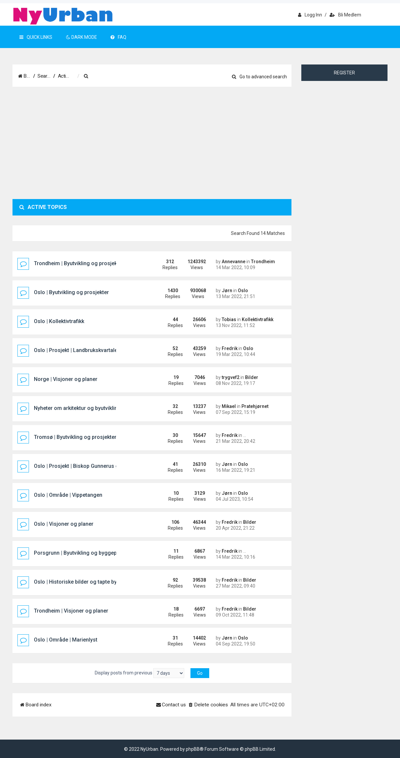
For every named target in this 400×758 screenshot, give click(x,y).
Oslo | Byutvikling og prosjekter (71, 292)
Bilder (251, 377)
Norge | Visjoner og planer (65, 379)
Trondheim (263, 261)
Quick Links (35, 37)
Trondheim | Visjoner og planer (71, 611)
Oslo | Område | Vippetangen (68, 495)
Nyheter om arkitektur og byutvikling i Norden (88, 408)
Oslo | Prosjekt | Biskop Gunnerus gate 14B (85, 466)
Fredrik (230, 348)
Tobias (229, 319)
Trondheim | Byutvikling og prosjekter (79, 263)
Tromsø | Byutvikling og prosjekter (75, 437)
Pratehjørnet (254, 406)
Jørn (227, 290)
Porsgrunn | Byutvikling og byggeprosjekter (86, 553)
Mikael (229, 406)
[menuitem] (119, 76)
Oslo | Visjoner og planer (63, 524)
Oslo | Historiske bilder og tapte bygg (78, 582)
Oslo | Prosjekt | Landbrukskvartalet (76, 350)
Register (344, 72)
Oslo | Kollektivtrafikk (59, 321)
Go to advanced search (259, 76)
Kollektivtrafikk (257, 319)
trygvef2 (230, 377)
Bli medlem (345, 14)
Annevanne (233, 261)
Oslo (243, 290)
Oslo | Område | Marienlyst (65, 640)
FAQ (118, 37)
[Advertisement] (151, 143)
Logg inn (310, 14)
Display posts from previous (139, 673)
